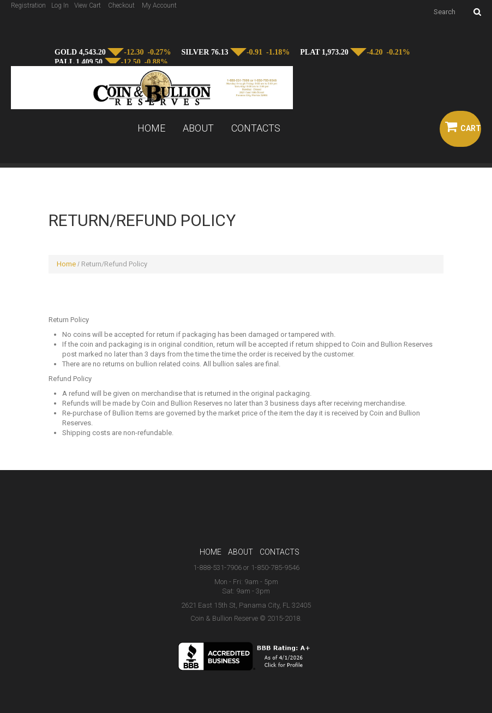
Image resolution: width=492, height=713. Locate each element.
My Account (159, 5)
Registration (28, 5)
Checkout (121, 5)
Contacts (255, 128)
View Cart (87, 5)
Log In (60, 5)
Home (151, 128)
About (198, 128)
